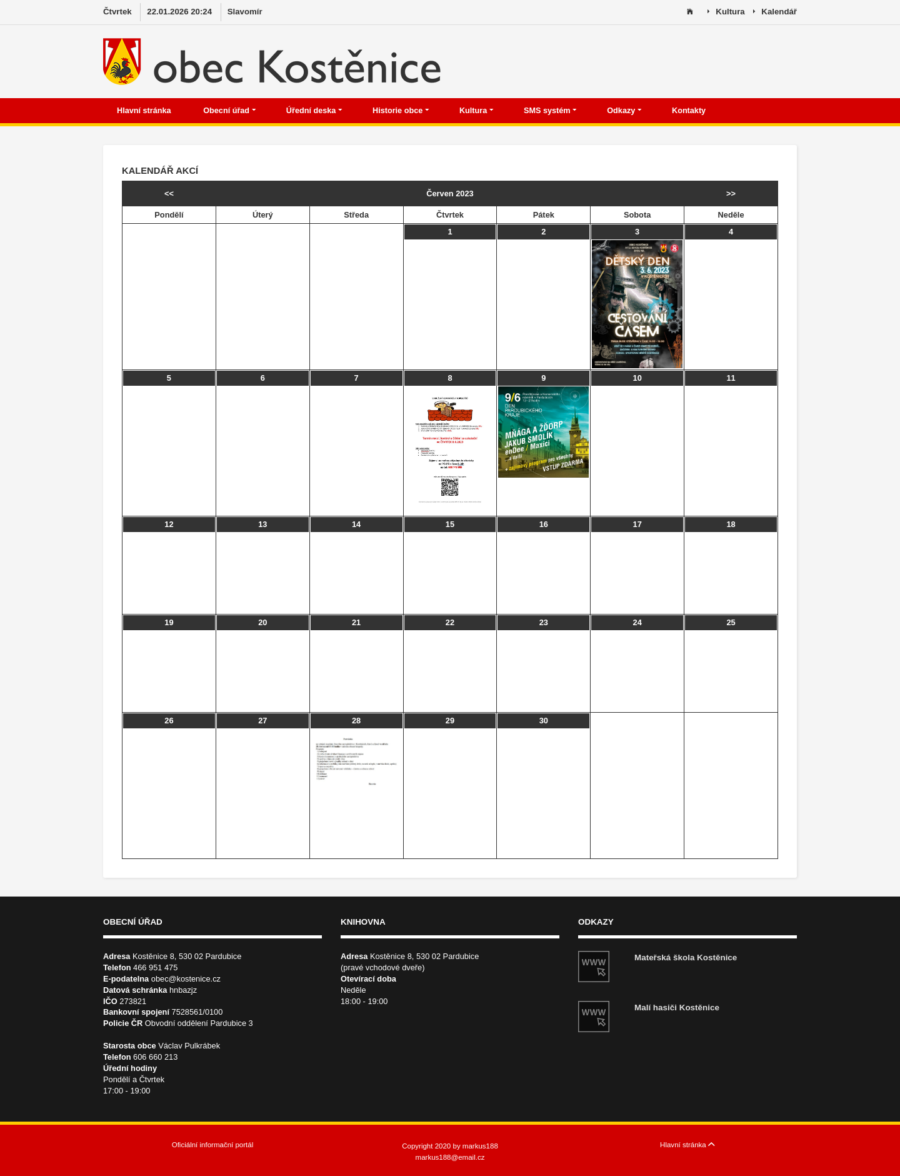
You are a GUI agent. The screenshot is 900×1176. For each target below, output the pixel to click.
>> (731, 193)
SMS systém (550, 110)
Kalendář (775, 12)
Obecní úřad (229, 110)
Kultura (726, 12)
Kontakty (690, 110)
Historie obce (400, 110)
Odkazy (624, 110)
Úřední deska (314, 110)
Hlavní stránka (145, 110)
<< (169, 193)
